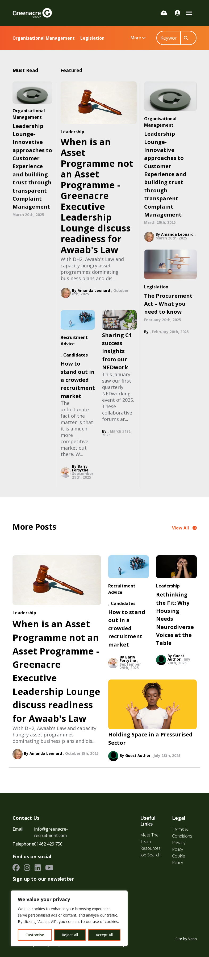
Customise (35, 934)
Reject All (70, 934)
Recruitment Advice (74, 340)
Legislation (92, 38)
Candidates (75, 355)
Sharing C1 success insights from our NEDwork (117, 351)
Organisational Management (43, 38)
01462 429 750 (48, 844)
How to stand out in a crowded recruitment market (78, 380)
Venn (192, 939)
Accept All (104, 934)
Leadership (72, 132)
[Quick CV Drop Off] (164, 12)
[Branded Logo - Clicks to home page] (32, 13)
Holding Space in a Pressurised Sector (150, 738)
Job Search (150, 855)
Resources (150, 848)
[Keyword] (168, 38)
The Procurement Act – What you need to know (168, 304)
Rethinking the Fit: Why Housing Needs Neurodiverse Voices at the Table (175, 619)
